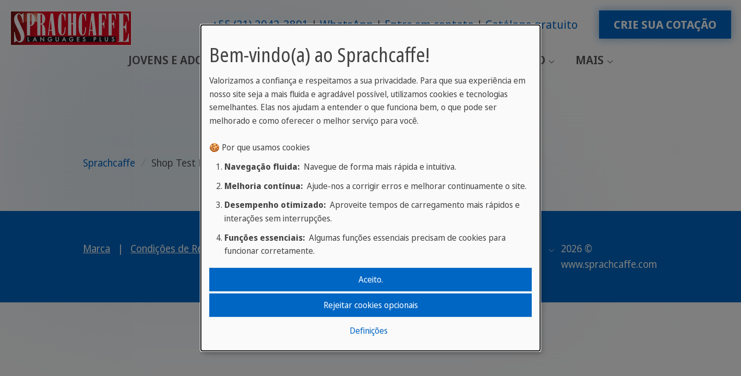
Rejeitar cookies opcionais (371, 305)
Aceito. (370, 279)
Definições (369, 330)
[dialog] (370, 188)
